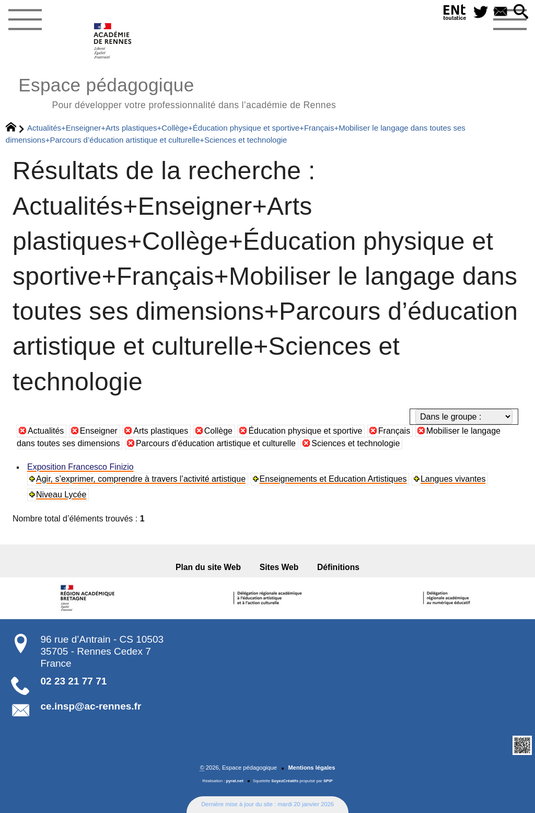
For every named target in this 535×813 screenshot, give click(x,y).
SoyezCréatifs (284, 781)
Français (394, 430)
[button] (521, 12)
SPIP (328, 781)
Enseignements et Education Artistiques (333, 478)
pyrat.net (234, 781)
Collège (218, 430)
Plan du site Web (208, 567)
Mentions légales (311, 767)
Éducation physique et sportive (305, 430)
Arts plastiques (160, 430)
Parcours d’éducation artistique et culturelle (216, 443)
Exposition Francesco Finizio (80, 466)
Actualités (46, 430)
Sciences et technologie (355, 443)
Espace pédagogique (177, 92)
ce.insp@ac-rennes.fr (91, 706)
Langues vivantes (453, 478)
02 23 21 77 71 (74, 681)
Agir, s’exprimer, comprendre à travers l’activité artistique (141, 478)
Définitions (338, 567)
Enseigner (99, 430)
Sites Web (279, 567)
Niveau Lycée (61, 494)
